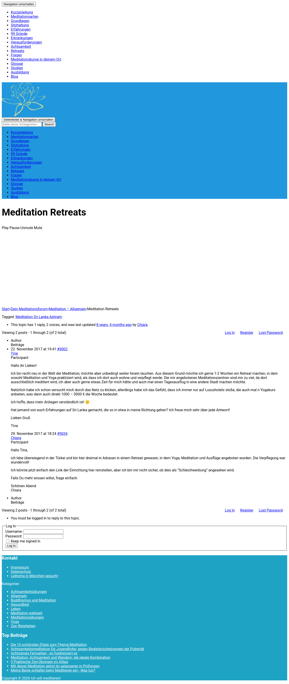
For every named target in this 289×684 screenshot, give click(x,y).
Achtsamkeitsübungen (29, 592)
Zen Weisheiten (23, 626)
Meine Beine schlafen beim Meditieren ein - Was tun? (53, 670)
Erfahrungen (20, 29)
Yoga (15, 622)
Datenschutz (21, 571)
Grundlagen (20, 21)
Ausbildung (20, 72)
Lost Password (271, 333)
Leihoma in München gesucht (34, 576)
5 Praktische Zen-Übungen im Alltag (39, 662)
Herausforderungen (26, 42)
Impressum (20, 567)
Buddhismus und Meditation (33, 600)
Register (247, 333)
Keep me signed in (25, 541)
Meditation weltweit (26, 613)
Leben (16, 609)
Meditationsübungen (27, 617)
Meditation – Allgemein (67, 309)
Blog (14, 76)
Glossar (17, 64)
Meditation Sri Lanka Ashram (39, 317)
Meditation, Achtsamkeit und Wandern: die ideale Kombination (60, 657)
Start (5, 309)
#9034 (62, 434)
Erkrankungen (22, 38)
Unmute (26, 228)
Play (5, 228)
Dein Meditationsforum (29, 309)
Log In (230, 333)
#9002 (62, 349)
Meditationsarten (24, 16)
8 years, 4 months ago (114, 325)
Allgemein (19, 596)
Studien (17, 68)
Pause (14, 228)
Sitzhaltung (20, 25)
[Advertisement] (144, 271)
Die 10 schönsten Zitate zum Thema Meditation (49, 645)
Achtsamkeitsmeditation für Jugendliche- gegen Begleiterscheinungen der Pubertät (77, 649)
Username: (14, 531)
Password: (14, 536)
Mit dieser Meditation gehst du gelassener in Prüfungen (55, 666)
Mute (38, 228)
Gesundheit (20, 604)
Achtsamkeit (21, 46)
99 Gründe (19, 34)
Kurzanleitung (22, 12)
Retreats (17, 51)
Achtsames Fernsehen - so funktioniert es (44, 653)
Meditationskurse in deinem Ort (36, 59)
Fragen (16, 55)
